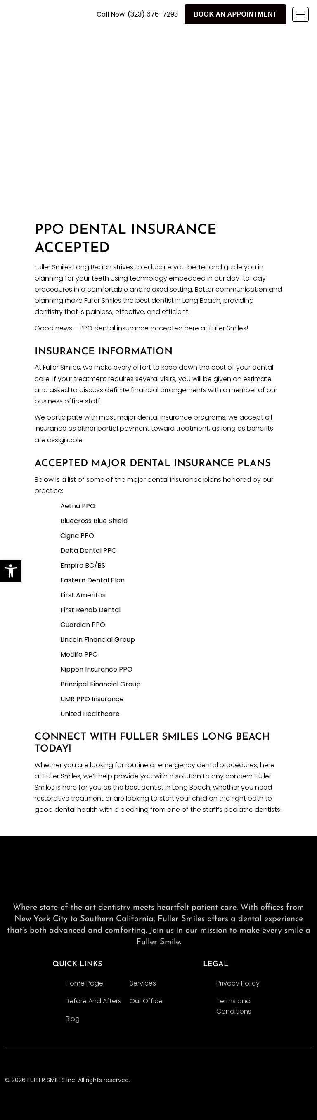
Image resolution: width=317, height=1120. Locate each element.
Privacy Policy (238, 983)
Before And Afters (93, 1001)
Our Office (146, 1001)
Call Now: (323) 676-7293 (137, 14)
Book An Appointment (235, 14)
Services (143, 983)
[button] (10, 571)
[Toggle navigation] (300, 14)
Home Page (84, 983)
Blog (73, 1018)
